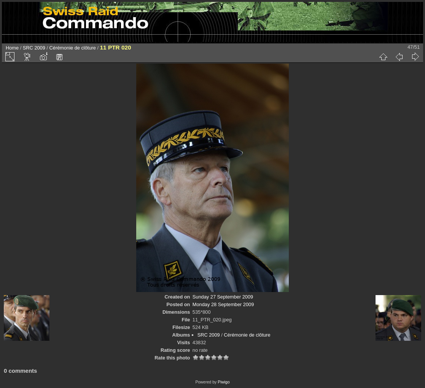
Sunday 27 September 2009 (223, 297)
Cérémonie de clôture (72, 48)
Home (12, 48)
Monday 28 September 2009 (223, 304)
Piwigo (223, 382)
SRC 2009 (34, 48)
